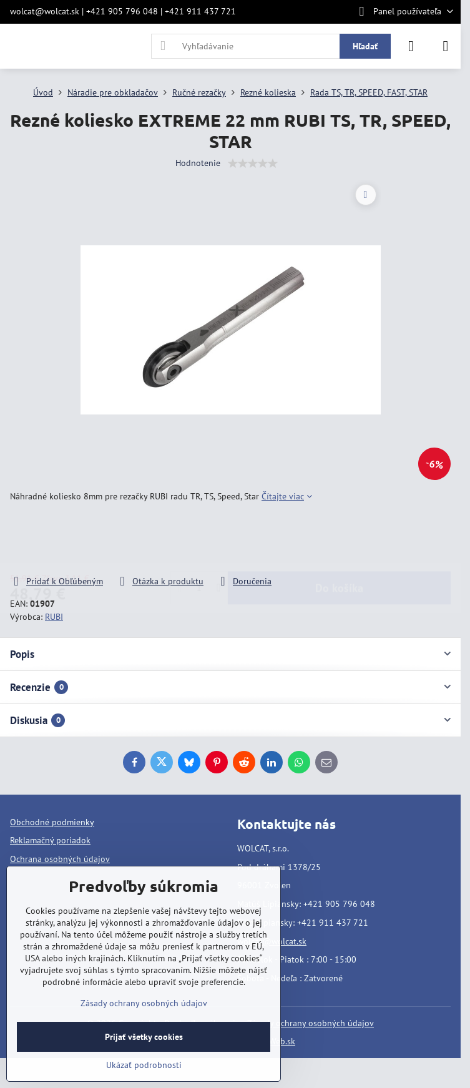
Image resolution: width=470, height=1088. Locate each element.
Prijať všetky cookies (144, 1036)
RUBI (54, 616)
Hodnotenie (197, 163)
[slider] (253, 164)
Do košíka (339, 539)
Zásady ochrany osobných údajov (310, 1023)
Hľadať (365, 46)
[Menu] (446, 46)
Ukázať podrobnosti (144, 1065)
